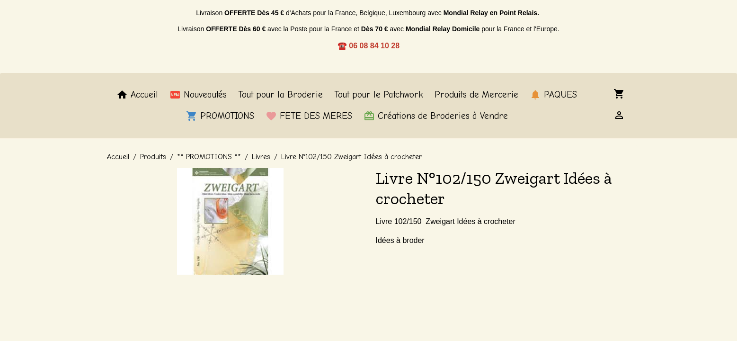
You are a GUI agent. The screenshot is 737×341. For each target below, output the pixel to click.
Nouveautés (198, 94)
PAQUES (553, 94)
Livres (261, 157)
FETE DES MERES (309, 116)
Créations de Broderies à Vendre (436, 116)
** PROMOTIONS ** (209, 157)
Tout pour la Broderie (280, 95)
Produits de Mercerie (476, 95)
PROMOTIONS (220, 116)
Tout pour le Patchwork (378, 95)
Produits (153, 157)
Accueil (137, 94)
